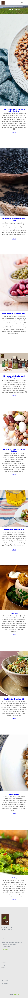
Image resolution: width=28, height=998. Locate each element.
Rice (4, 967)
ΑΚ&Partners (16, 994)
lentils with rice (14, 794)
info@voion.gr (6, 949)
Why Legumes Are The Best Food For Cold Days (14, 450)
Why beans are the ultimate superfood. (14, 314)
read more (14, 132)
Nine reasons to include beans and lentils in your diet (14, 377)
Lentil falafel (14, 613)
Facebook (6, 980)
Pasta (4, 962)
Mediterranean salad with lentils (14, 530)
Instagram (6, 983)
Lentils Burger (14, 878)
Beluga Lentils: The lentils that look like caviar (14, 219)
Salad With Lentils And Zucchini (14, 699)
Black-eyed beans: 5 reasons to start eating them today (14, 110)
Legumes (5, 965)
